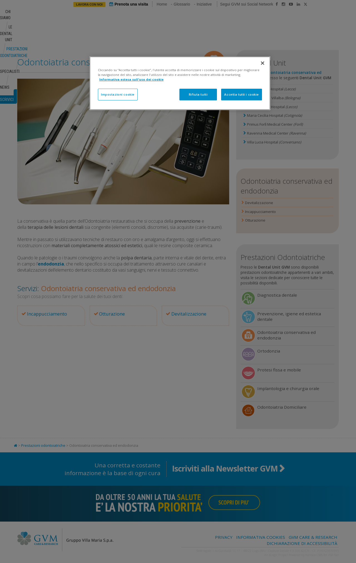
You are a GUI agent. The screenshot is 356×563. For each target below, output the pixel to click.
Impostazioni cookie (118, 94)
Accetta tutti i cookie (241, 94)
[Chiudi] (262, 63)
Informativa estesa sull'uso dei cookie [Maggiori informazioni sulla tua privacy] (131, 79)
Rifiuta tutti (198, 94)
